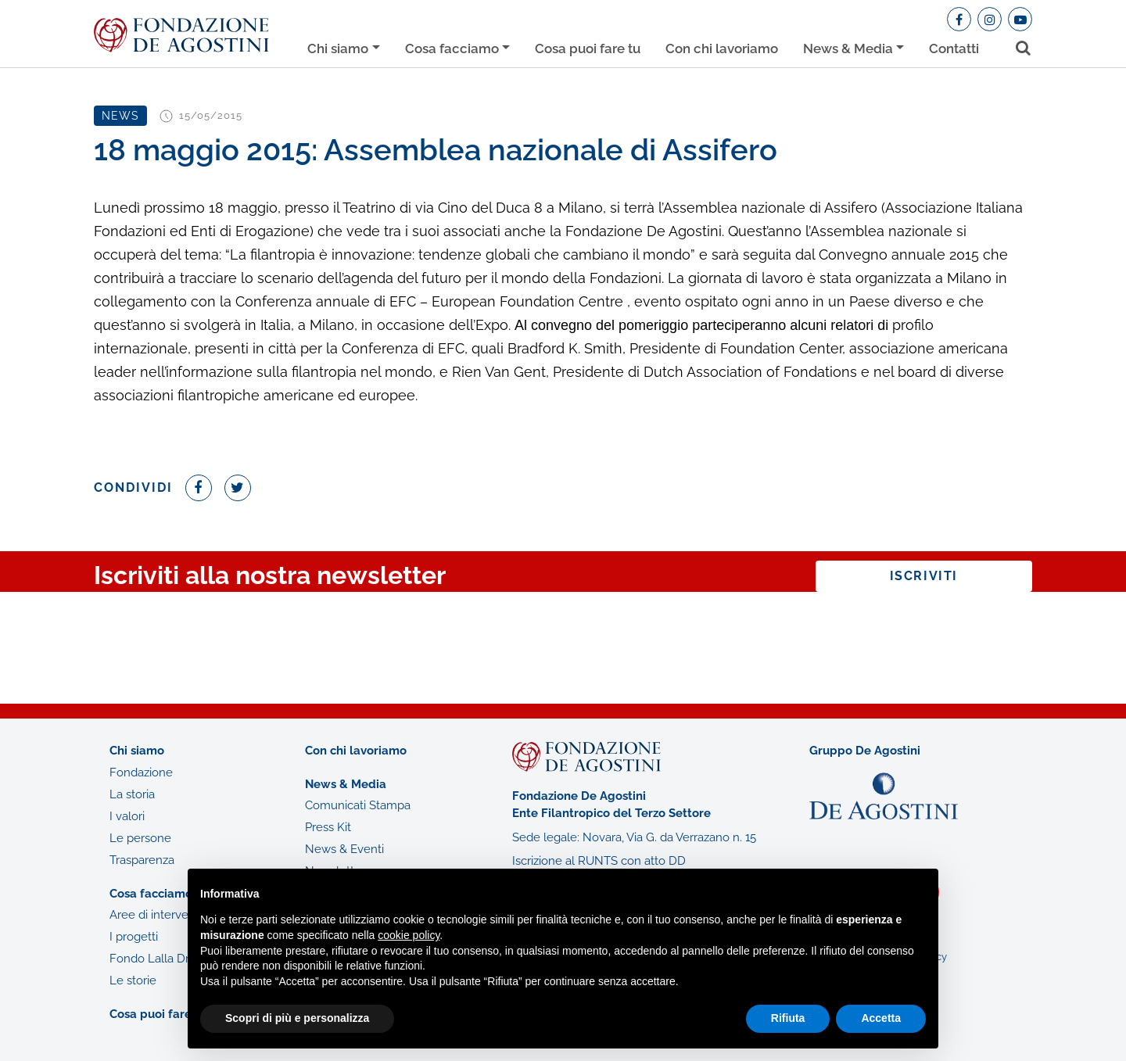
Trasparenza (141, 860)
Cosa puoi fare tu (587, 48)
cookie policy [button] (408, 935)
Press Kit (328, 827)
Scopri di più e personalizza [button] (297, 1018)
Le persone (140, 838)
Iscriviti (924, 575)
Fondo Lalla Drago (159, 959)
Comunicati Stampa (358, 805)
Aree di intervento (157, 915)
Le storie (132, 980)
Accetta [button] (881, 1018)
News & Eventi (344, 849)
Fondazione (141, 772)
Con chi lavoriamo (721, 48)
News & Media (848, 48)
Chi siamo (337, 48)
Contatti (954, 48)
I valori (127, 816)
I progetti (133, 937)
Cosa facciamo (452, 48)
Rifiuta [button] (788, 1018)
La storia (132, 794)
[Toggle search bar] (1017, 45)
